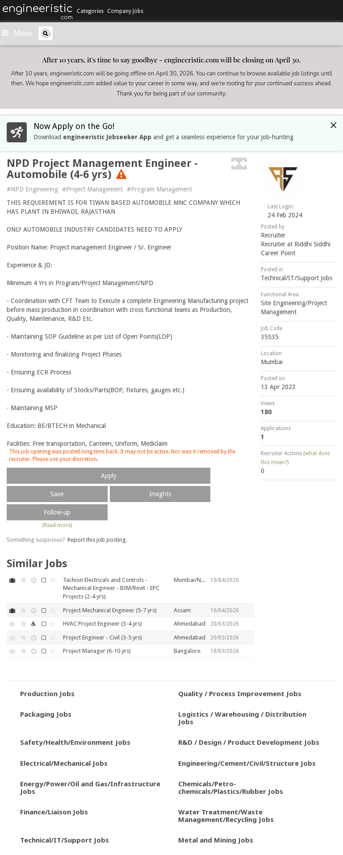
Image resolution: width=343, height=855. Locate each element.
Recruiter (273, 235)
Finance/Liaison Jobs (54, 811)
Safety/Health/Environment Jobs (75, 742)
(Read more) (57, 525)
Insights (160, 494)
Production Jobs (47, 693)
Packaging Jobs (45, 714)
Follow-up (57, 512)
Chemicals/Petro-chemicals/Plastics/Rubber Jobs (230, 787)
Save (56, 494)
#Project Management (92, 189)
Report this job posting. (97, 539)
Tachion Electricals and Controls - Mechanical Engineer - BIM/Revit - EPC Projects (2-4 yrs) (111, 588)
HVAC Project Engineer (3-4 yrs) (102, 623)
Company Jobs (125, 11)
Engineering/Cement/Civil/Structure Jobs (247, 763)
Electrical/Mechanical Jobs (64, 763)
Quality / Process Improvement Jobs (239, 693)
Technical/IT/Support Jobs (296, 278)
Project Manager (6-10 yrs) (97, 650)
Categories (90, 11)
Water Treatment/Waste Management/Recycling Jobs (226, 815)
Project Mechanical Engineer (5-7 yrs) (110, 610)
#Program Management (159, 189)
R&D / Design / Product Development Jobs (248, 742)
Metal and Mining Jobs (215, 839)
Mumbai (272, 361)
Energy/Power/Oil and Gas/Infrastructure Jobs (90, 787)
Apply (109, 475)
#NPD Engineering (32, 189)
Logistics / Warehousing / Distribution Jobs (242, 718)
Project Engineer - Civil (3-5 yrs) (102, 637)
